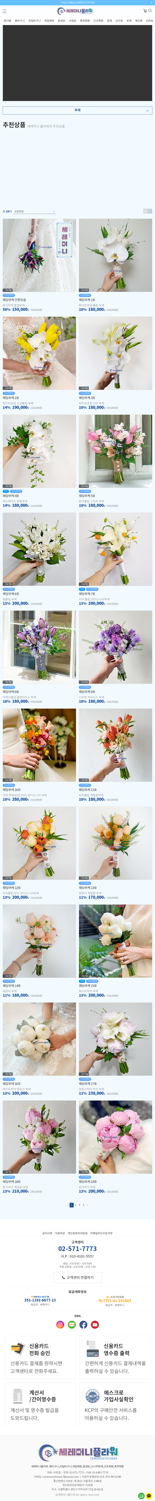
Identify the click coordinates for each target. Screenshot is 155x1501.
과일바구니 (34, 20)
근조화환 (98, 20)
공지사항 (47, 1233)
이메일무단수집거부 (101, 1233)
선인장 (119, 20)
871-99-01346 (113, 1476)
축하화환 (85, 20)
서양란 (72, 20)
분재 (109, 20)
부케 (129, 20)
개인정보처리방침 (78, 1233)
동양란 (61, 20)
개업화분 (49, 20)
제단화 (139, 20)
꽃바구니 (20, 20)
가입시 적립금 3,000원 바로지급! (78, 2)
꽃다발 (7, 20)
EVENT (150, 20)
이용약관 (60, 1233)
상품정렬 (34, 211)
